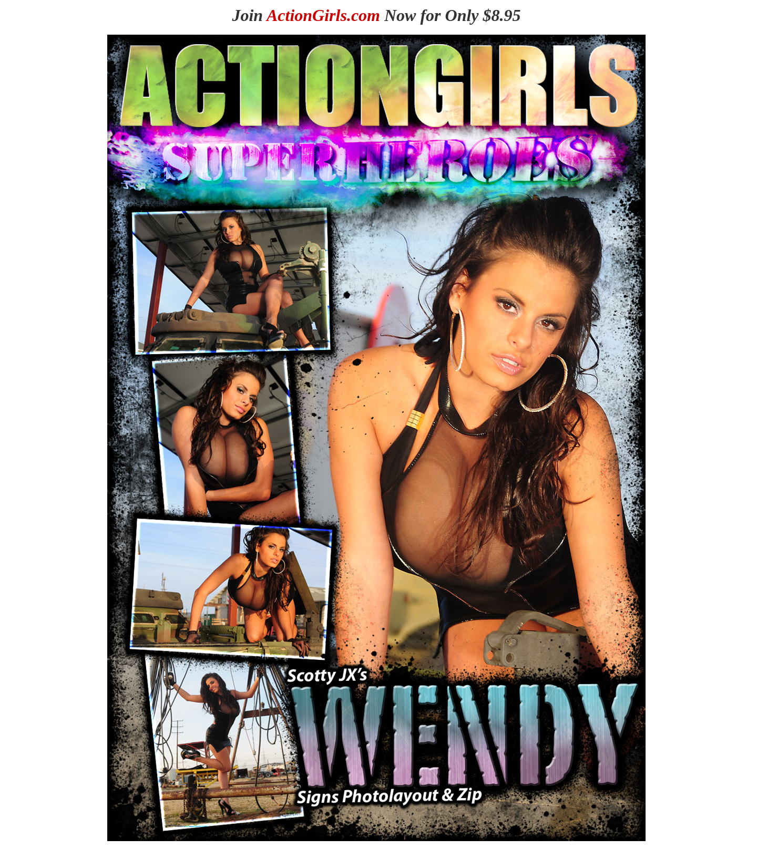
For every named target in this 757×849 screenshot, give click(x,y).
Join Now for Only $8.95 (376, 15)
